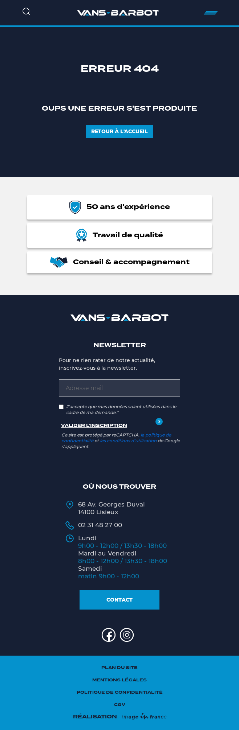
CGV (119, 705)
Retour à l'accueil (119, 131)
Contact (119, 599)
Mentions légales (119, 680)
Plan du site (119, 668)
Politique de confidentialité (120, 692)
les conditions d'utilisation (128, 440)
